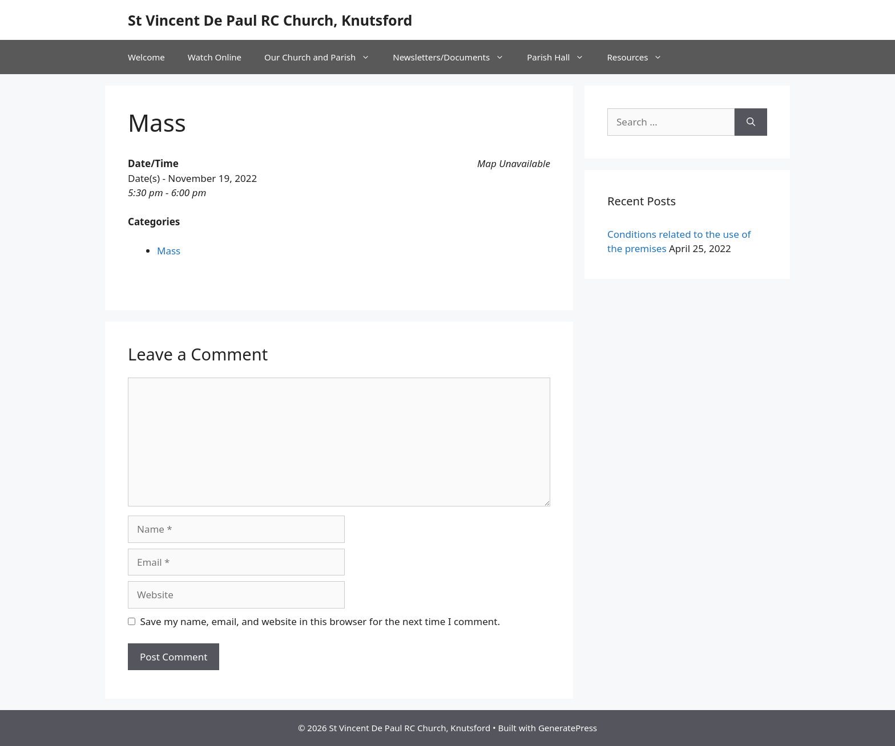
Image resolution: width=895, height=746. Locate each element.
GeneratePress (567, 727)
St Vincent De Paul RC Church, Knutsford (270, 20)
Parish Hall (561, 57)
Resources (640, 57)
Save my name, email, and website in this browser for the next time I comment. (320, 621)
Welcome (146, 57)
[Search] (751, 122)
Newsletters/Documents (454, 57)
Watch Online (214, 57)
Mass (168, 250)
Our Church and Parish (322, 57)
